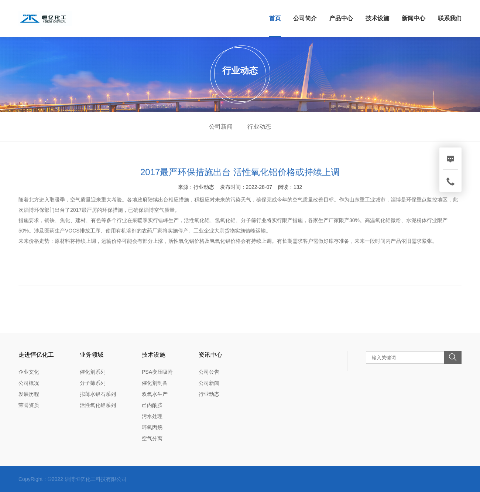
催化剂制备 (155, 383)
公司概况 (28, 383)
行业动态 (259, 126)
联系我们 (450, 18)
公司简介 (305, 18)
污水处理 (152, 416)
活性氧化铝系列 (98, 405)
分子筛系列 (93, 383)
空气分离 (152, 438)
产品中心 (341, 18)
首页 (275, 18)
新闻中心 (413, 18)
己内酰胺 (152, 405)
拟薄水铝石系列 (98, 394)
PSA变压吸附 (157, 372)
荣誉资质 (28, 405)
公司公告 (209, 372)
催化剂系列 (93, 372)
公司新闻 (221, 126)
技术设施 (377, 18)
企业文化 (28, 372)
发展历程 (28, 394)
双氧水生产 (155, 394)
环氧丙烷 (152, 427)
